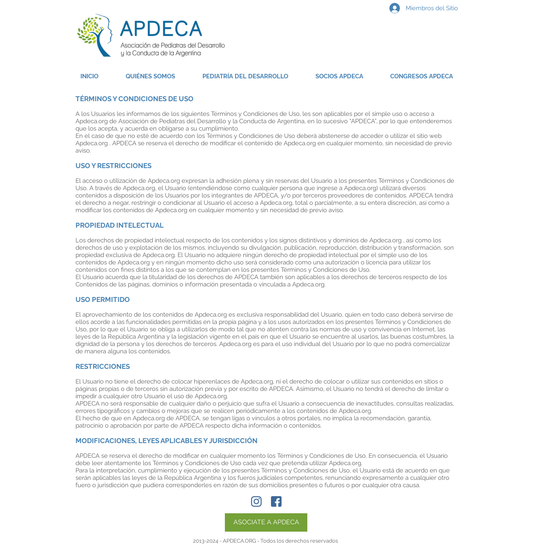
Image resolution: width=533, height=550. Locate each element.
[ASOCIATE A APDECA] (266, 522)
